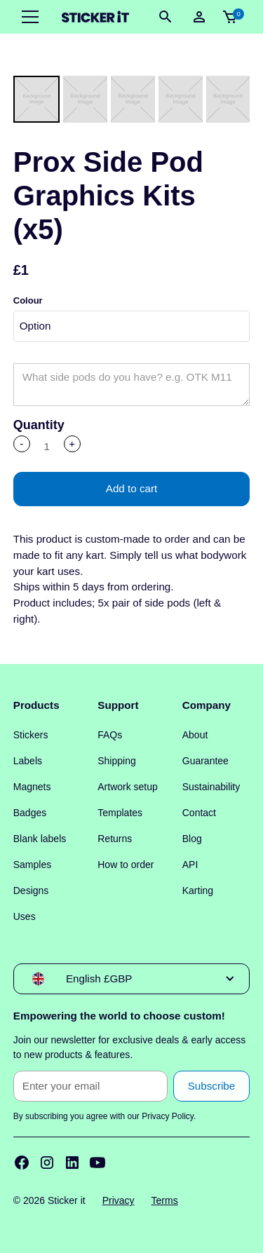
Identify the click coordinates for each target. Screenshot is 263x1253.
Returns (114, 838)
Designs (31, 890)
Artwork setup (127, 786)
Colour (28, 300)
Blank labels (40, 838)
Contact (199, 812)
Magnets (32, 786)
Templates (119, 812)
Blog (192, 838)
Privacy (118, 1200)
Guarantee (205, 760)
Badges (29, 812)
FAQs (109, 734)
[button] (27, 17)
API (190, 864)
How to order (125, 864)
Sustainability (211, 786)
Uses (24, 916)
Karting (197, 890)
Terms (164, 1200)
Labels (27, 760)
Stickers (30, 734)
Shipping (116, 760)
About (195, 734)
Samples (32, 864)
